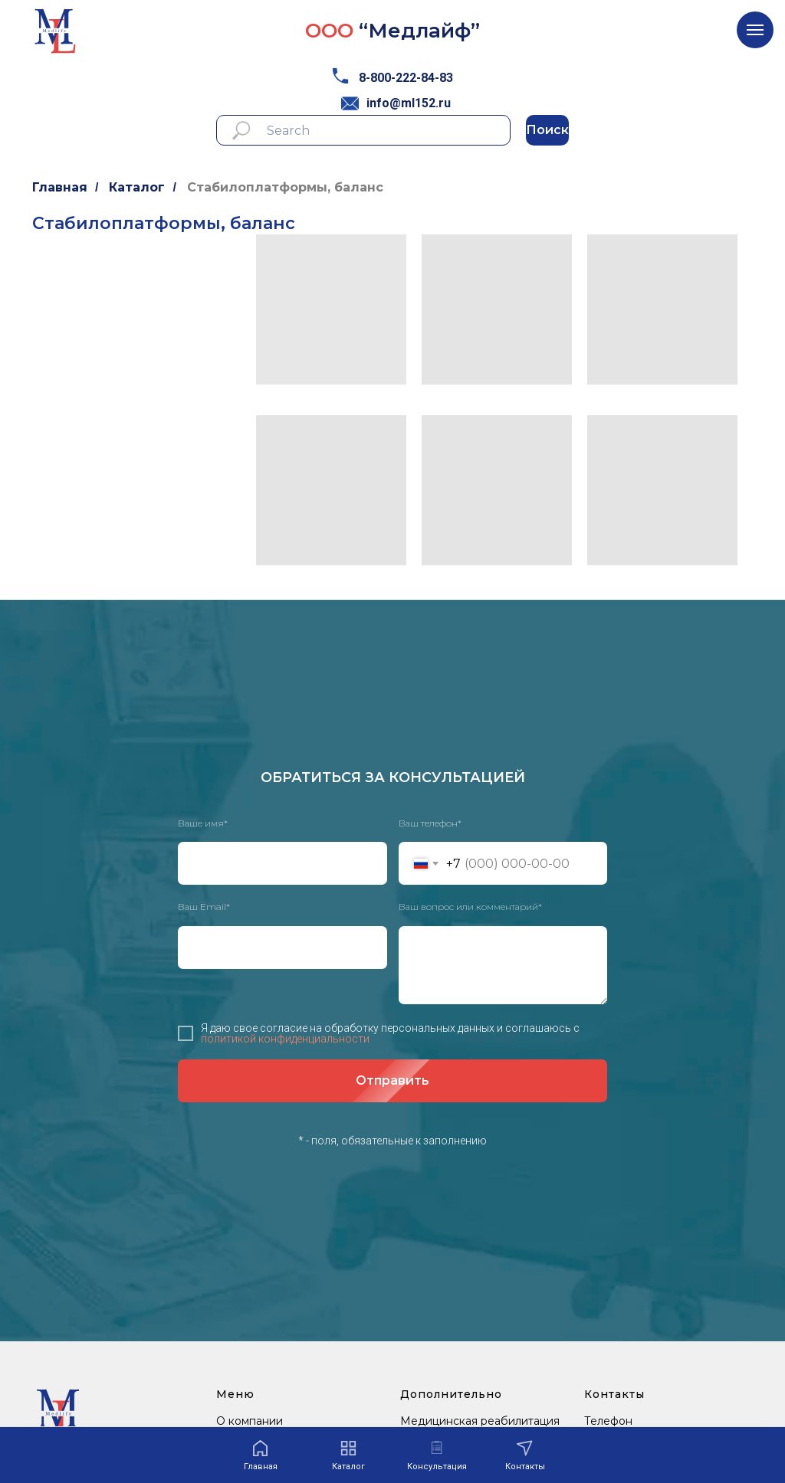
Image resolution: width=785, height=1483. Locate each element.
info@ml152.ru (408, 103)
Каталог (137, 187)
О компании (249, 1421)
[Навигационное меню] (755, 30)
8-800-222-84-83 (406, 77)
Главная (59, 187)
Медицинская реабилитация (480, 1421)
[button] (437, 1456)
